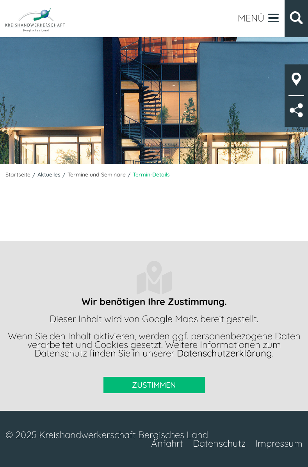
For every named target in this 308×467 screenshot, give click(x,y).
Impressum (279, 443)
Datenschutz (219, 443)
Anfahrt (167, 443)
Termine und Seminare (97, 174)
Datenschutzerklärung (224, 353)
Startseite (17, 174)
